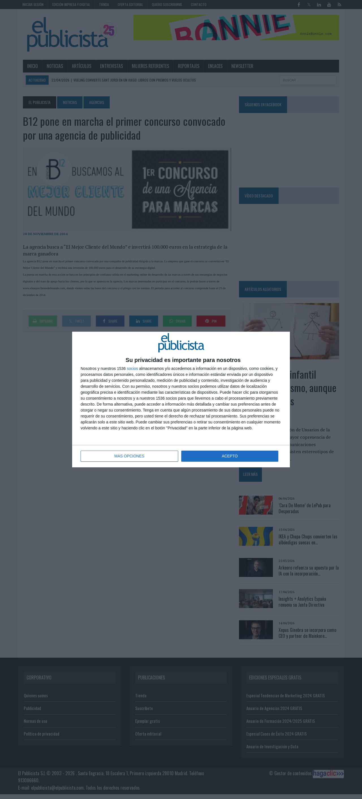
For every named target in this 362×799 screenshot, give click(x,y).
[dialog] (181, 399)
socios (132, 369)
